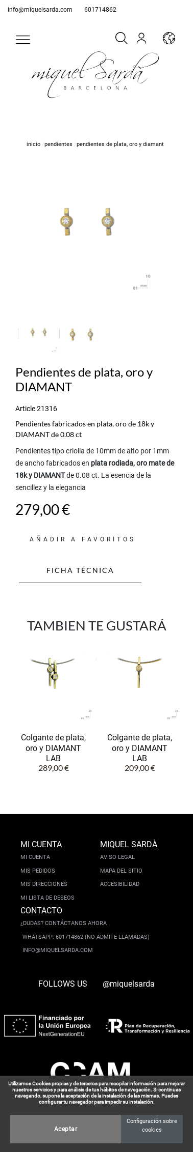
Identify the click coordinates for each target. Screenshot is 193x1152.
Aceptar (66, 1129)
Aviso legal (117, 857)
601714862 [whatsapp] (100, 9)
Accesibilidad (119, 884)
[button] (23, 39)
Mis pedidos (37, 871)
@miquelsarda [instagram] (129, 984)
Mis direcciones (43, 884)
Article (25, 409)
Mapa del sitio (121, 871)
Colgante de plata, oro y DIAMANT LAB (53, 748)
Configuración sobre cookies (152, 1125)
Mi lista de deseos (47, 898)
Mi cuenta (35, 857)
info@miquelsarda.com (40, 9)
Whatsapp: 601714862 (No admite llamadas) (86, 937)
